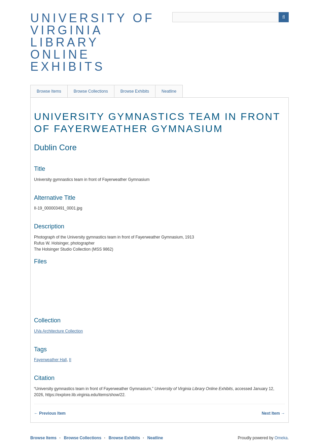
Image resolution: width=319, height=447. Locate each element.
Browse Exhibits (134, 91)
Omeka (281, 438)
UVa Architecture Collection (58, 331)
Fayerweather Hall (50, 359)
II (70, 359)
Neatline (169, 91)
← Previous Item (50, 413)
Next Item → (273, 413)
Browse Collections (91, 91)
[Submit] (284, 17)
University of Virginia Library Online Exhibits (92, 42)
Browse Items (49, 91)
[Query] (230, 17)
